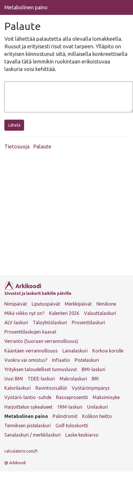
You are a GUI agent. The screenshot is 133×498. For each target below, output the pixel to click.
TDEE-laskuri (41, 378)
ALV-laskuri (16, 322)
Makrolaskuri (73, 378)
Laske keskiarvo (81, 434)
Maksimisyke (106, 397)
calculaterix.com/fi (21, 451)
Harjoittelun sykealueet (28, 407)
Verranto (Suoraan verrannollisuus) (41, 341)
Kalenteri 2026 (64, 313)
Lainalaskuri (75, 350)
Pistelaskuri (87, 360)
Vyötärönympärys (91, 388)
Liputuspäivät (46, 303)
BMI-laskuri (93, 369)
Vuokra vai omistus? (25, 360)
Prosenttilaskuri (88, 322)
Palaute (42, 146)
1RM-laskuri (69, 407)
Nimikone (106, 303)
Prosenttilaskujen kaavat (30, 331)
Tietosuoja (17, 146)
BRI (95, 378)
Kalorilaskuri (17, 388)
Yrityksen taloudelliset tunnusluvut (40, 369)
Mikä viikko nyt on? (24, 313)
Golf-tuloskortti (71, 425)
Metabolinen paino (26, 7)
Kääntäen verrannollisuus (31, 350)
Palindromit (65, 416)
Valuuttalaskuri (100, 313)
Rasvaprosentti (72, 397)
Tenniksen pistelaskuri (27, 425)
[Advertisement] (58, 214)
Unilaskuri (97, 407)
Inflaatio (61, 360)
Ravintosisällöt (51, 388)
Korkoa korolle (107, 350)
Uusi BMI (13, 378)
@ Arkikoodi (15, 462)
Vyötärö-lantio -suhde (27, 397)
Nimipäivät (15, 303)
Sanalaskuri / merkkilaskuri (32, 434)
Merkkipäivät (78, 303)
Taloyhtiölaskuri (50, 322)
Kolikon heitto (97, 416)
